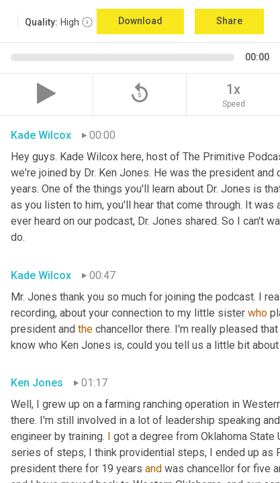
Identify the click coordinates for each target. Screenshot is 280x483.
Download (140, 20)
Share (229, 20)
